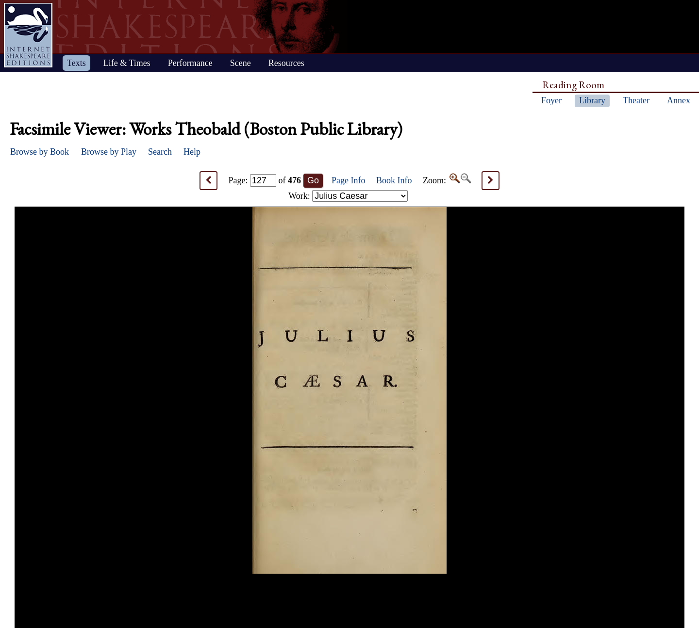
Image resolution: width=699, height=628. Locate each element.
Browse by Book (39, 152)
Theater (636, 100)
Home (28, 35)
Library (592, 100)
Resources (286, 63)
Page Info (348, 180)
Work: (348, 196)
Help (191, 152)
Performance (190, 63)
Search (160, 152)
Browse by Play (108, 152)
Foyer (551, 100)
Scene (240, 63)
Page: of (265, 180)
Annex (678, 100)
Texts (76, 63)
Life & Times (126, 63)
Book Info (394, 180)
